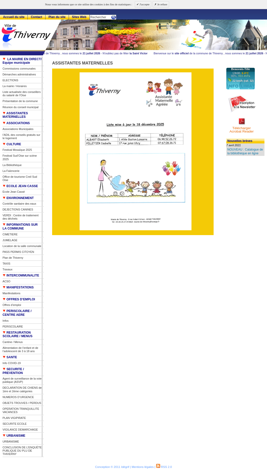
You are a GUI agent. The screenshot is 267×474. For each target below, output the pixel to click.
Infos (6, 320)
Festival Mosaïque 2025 (17, 149)
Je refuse (162, 4)
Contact (36, 17)
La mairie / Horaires (15, 86)
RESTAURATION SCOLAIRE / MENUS (18, 334)
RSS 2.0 (164, 466)
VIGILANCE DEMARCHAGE (20, 429)
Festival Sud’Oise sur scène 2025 (20, 157)
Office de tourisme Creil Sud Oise (20, 178)
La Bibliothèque (12, 165)
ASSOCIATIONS (16, 123)
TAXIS (6, 263)
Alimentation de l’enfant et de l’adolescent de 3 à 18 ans (20, 349)
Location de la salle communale (22, 246)
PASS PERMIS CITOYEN (18, 251)
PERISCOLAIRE (13, 326)
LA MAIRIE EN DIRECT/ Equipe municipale (22, 61)
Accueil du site (13, 17)
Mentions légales (143, 466)
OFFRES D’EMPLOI (19, 299)
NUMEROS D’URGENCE (18, 397)
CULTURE (12, 144)
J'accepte (144, 4)
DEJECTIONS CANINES (18, 209)
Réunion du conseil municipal (20, 107)
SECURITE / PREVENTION (13, 371)
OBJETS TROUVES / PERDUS (22, 402)
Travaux (7, 269)
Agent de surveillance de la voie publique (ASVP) (22, 380)
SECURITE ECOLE (15, 423)
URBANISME (14, 435)
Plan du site (57, 17)
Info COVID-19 (12, 363)
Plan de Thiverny (13, 257)
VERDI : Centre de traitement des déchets (20, 217)
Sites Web (79, 17)
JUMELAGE (10, 240)
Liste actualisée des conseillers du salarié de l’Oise (22, 93)
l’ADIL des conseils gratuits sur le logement (21, 136)
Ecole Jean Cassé (14, 191)
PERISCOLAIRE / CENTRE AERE (17, 313)
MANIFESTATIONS (18, 287)
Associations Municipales (18, 128)
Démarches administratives (19, 74)
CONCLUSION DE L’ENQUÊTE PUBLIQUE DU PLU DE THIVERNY (22, 450)
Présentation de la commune (20, 101)
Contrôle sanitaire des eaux (19, 203)
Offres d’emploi (12, 304)
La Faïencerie (11, 170)
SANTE (10, 357)
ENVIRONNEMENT (18, 198)
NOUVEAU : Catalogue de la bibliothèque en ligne (245, 151)
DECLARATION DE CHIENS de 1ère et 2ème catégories (22, 389)
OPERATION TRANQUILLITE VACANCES (21, 410)
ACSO (6, 281)
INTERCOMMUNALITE (21, 275)
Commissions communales (19, 68)
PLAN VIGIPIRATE (14, 417)
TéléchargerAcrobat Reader (241, 130)
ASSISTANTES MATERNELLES (15, 115)
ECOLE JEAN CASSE (20, 186)
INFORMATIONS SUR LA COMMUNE (20, 226)
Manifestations (11, 293)
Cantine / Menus (13, 342)
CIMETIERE (10, 234)
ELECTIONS (10, 80)
